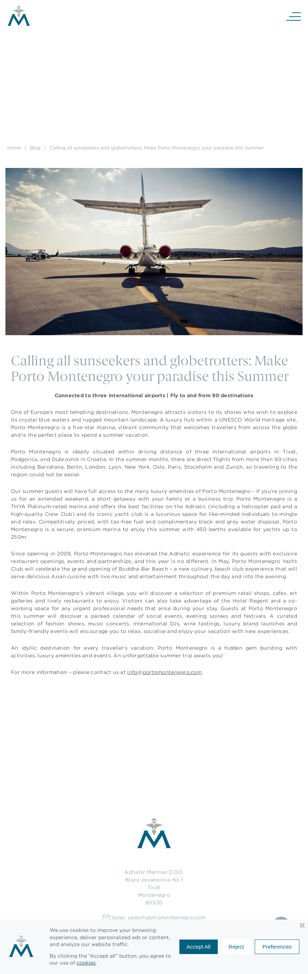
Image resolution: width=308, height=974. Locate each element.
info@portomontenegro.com (164, 672)
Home (14, 148)
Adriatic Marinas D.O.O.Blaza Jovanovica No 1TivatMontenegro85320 (153, 887)
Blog (35, 148)
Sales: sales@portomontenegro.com (154, 917)
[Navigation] (293, 16)
